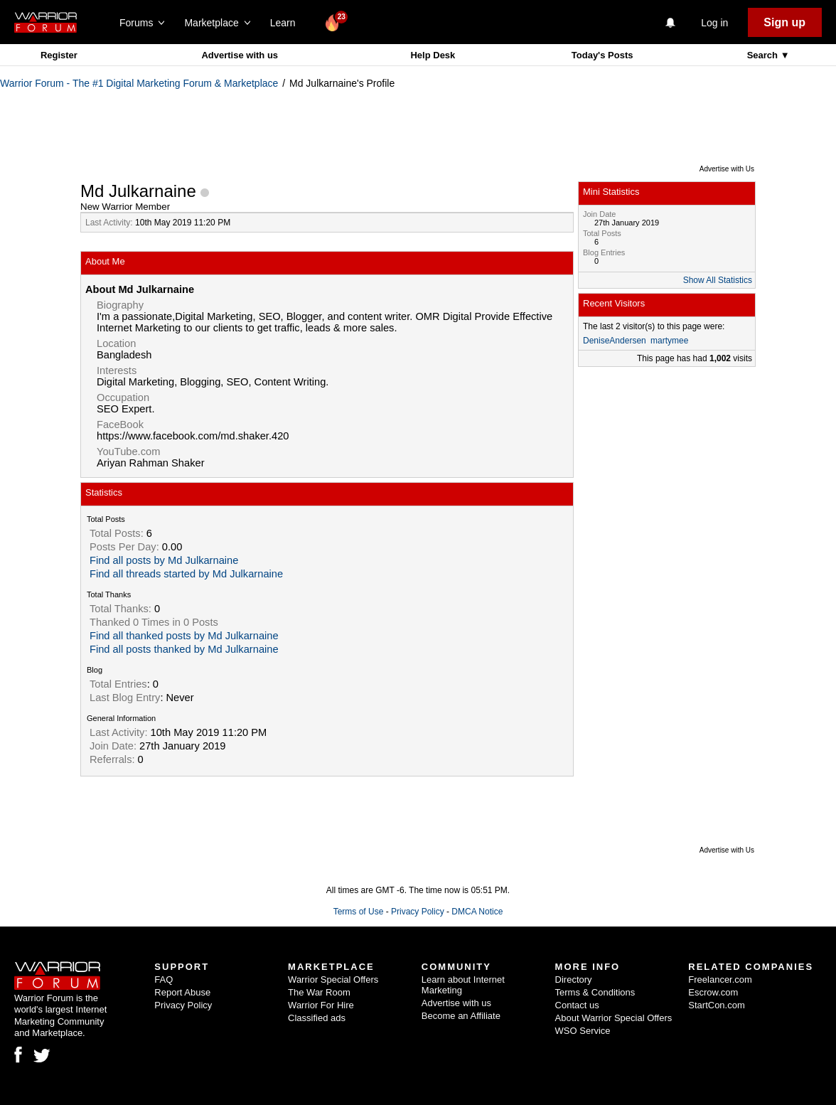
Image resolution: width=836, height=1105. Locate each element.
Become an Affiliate (461, 1015)
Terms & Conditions (595, 992)
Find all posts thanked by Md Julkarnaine (184, 649)
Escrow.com (713, 992)
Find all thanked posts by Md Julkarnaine (184, 635)
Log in (714, 22)
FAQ (163, 979)
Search (764, 55)
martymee (669, 341)
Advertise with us (239, 55)
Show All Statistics (717, 280)
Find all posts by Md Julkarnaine (164, 560)
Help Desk (432, 55)
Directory (573, 979)
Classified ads (316, 1018)
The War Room (319, 992)
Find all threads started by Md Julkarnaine (186, 574)
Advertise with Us (727, 169)
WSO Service (583, 1030)
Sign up (784, 22)
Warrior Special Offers (333, 979)
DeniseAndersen (614, 341)
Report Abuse (182, 992)
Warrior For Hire (321, 1005)
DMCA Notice (477, 912)
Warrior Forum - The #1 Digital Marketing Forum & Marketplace (139, 83)
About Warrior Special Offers (613, 1018)
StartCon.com (716, 1005)
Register (59, 55)
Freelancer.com (720, 979)
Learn (287, 22)
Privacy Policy (417, 912)
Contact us (577, 1005)
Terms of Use (358, 912)
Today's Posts (602, 55)
